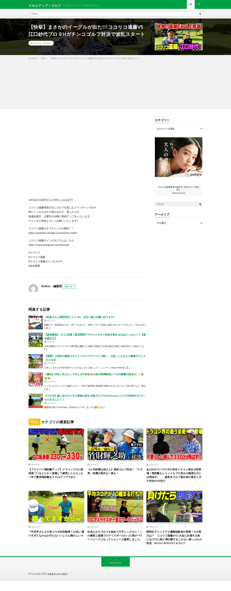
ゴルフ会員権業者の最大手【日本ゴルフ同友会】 (178, 190)
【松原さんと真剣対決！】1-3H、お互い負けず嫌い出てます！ (80, 319)
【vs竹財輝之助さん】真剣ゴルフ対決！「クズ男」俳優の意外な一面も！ (113, 474)
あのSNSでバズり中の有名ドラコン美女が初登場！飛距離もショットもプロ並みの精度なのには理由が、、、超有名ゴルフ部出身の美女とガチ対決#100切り (174, 478)
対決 (48, 45)
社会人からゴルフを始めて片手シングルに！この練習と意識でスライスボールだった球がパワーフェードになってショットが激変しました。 (115, 542)
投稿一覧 (68, 288)
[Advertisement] (116, 86)
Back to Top (115, 572)
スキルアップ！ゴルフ (58, 584)
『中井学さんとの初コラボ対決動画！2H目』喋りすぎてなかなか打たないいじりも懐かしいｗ (56, 540)
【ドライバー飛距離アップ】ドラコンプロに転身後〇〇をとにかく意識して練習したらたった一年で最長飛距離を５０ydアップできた (56, 478)
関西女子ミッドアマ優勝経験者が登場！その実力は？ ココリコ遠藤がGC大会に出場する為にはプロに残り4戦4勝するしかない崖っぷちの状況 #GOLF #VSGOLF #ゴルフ (174, 544)
